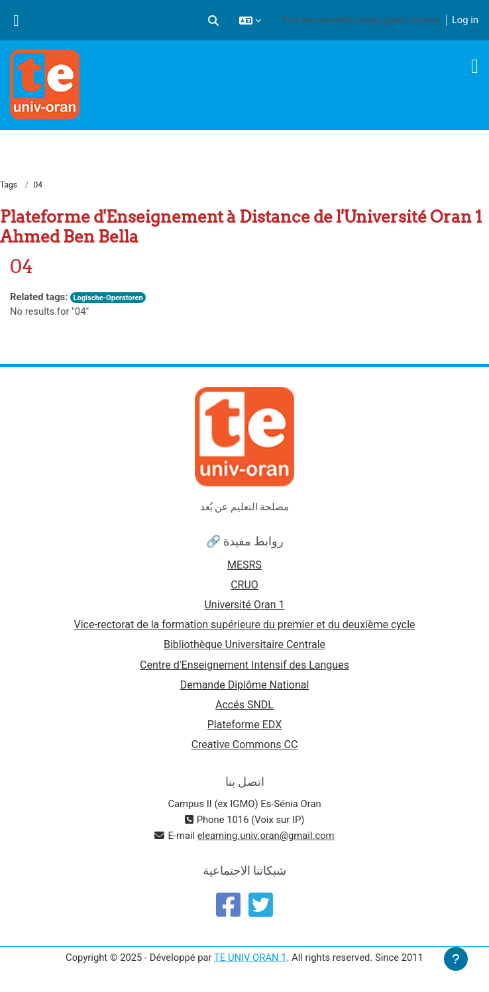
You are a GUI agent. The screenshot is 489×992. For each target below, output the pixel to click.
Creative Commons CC (244, 744)
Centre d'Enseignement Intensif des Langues (244, 665)
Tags (8, 185)
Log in (465, 20)
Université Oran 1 (244, 604)
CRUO (244, 585)
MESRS (244, 565)
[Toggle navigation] (474, 66)
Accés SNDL (244, 704)
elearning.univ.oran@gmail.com (266, 836)
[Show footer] (456, 959)
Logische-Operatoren (107, 298)
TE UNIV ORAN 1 (250, 958)
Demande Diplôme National (244, 685)
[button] (213, 20)
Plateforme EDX (244, 724)
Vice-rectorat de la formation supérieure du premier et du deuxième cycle (244, 624)
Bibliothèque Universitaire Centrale (244, 644)
